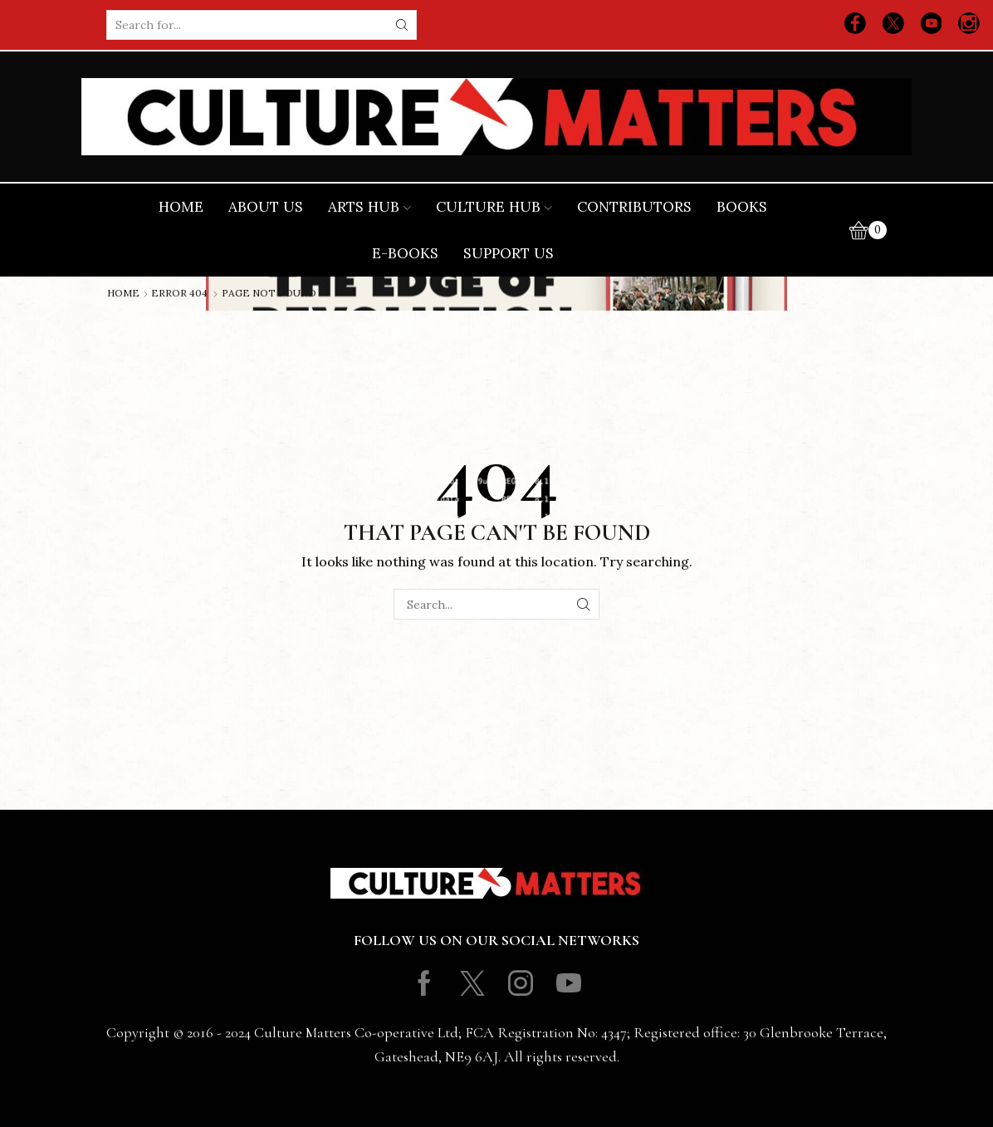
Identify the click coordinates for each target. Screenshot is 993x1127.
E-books (405, 253)
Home (181, 207)
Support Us (508, 253)
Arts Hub (369, 207)
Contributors (634, 207)
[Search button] (402, 25)
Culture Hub (494, 207)
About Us (265, 207)
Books (742, 207)
